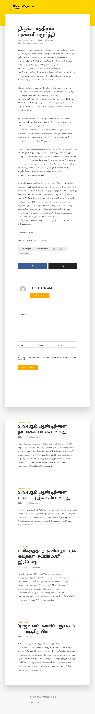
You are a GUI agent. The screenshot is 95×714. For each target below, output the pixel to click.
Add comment (23, 40)
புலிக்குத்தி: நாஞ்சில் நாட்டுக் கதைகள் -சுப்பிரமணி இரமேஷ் (47, 556)
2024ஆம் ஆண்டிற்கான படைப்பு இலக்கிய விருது (44, 495)
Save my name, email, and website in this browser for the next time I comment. (47, 358)
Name (21, 345)
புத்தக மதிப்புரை (38, 43)
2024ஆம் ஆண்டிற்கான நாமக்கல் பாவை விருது (42, 429)
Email (41, 345)
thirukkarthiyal (42, 249)
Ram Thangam (26, 249)
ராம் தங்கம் (24, 253)
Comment (22, 315)
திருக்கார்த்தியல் (26, 43)
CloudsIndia (34, 702)
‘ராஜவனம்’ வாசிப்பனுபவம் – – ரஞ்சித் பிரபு (46, 629)
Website (60, 345)
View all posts (40, 295)
